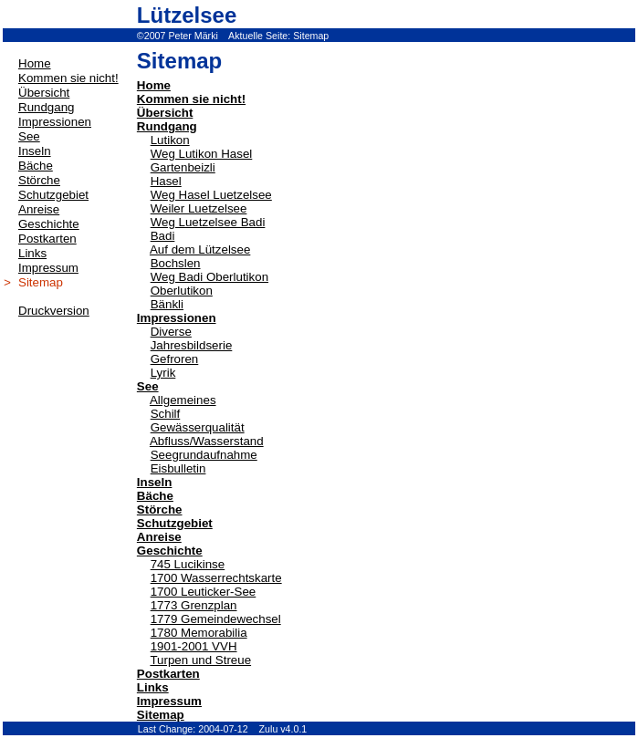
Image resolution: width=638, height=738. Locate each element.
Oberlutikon (182, 290)
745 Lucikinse (188, 564)
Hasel (166, 181)
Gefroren (175, 359)
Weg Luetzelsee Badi (208, 222)
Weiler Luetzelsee (199, 208)
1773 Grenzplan (194, 605)
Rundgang (167, 126)
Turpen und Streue (200, 660)
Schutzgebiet (175, 523)
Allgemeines (183, 400)
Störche (160, 509)
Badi (163, 236)
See (148, 386)
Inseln (155, 482)
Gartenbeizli (183, 167)
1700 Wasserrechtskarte (216, 578)
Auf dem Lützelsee (200, 249)
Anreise (159, 537)
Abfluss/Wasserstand (207, 441)
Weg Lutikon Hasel (202, 154)
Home (154, 85)
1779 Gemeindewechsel (216, 619)
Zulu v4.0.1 (283, 728)
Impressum (169, 701)
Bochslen (176, 263)
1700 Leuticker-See (203, 591)
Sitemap (311, 35)
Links (153, 687)
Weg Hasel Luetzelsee (211, 195)
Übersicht (165, 113)
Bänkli (167, 304)
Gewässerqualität (198, 427)
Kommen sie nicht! (191, 99)
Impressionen (176, 318)
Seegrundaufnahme (204, 455)
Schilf (166, 414)
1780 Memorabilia (199, 632)
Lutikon (170, 140)
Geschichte (170, 550)
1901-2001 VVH (194, 646)
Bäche (155, 496)
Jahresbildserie (192, 345)
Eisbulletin (178, 468)
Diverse (171, 331)
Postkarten (168, 674)
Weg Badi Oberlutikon (209, 277)
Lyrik (163, 372)
